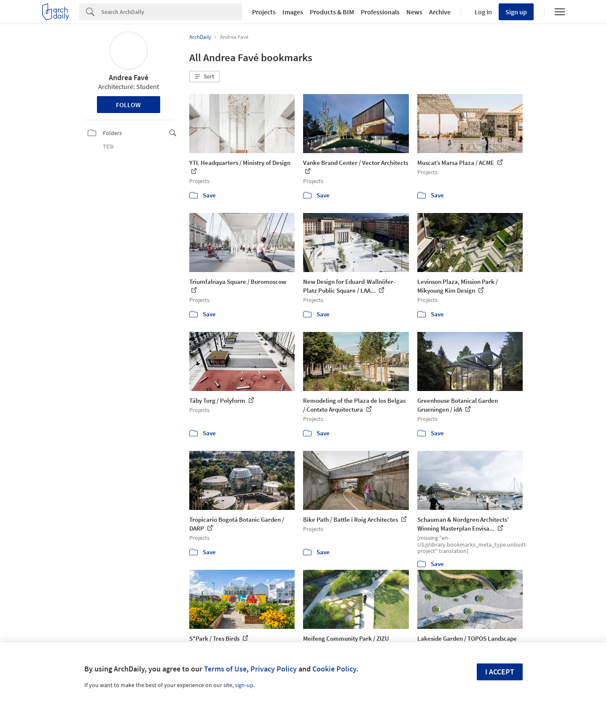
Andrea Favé (128, 77)
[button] (204, 77)
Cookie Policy (334, 669)
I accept (499, 672)
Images (292, 11)
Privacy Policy (273, 669)
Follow (128, 104)
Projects (264, 11)
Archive (440, 11)
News (414, 11)
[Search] (171, 11)
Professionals (380, 11)
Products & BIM (332, 11)
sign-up (244, 685)
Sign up (516, 12)
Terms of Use (225, 669)
